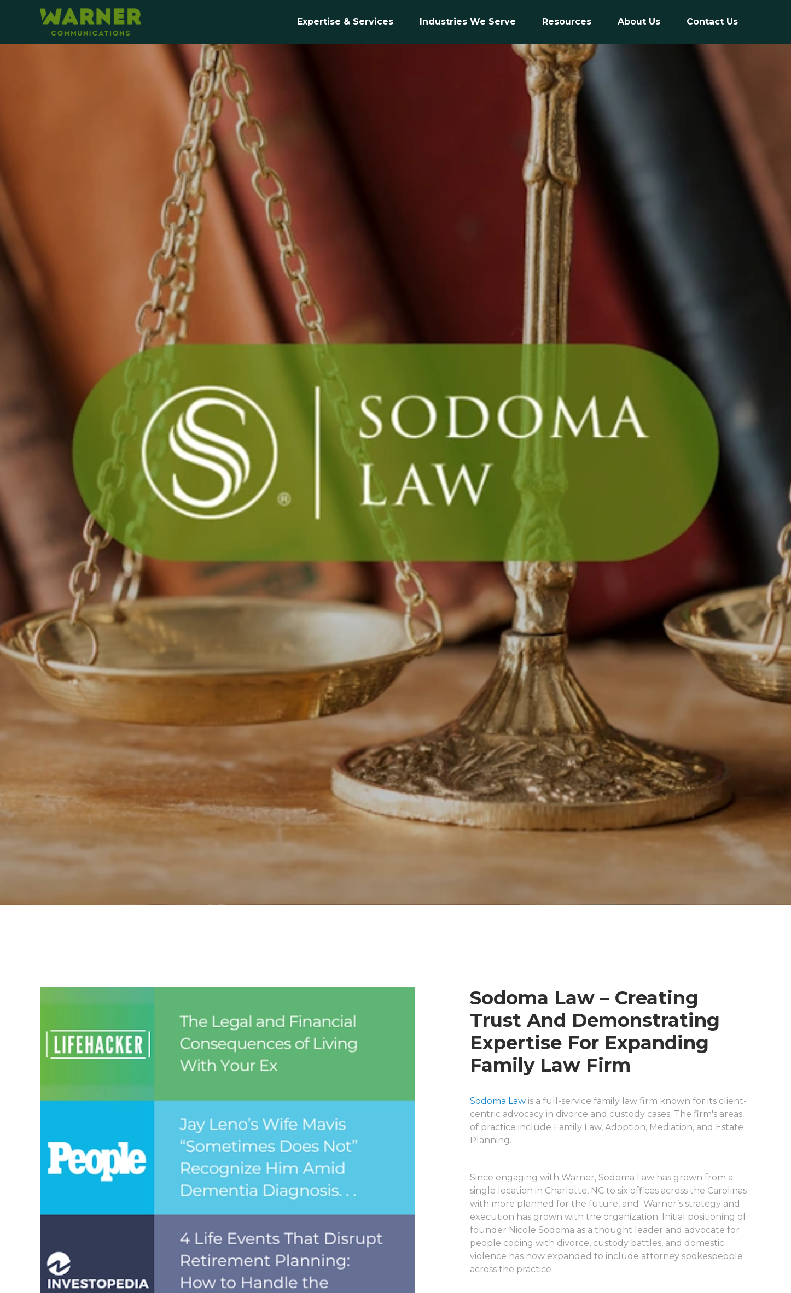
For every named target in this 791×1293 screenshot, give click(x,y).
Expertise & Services (345, 21)
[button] (467, 22)
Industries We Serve (468, 21)
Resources (566, 21)
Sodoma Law (498, 1101)
